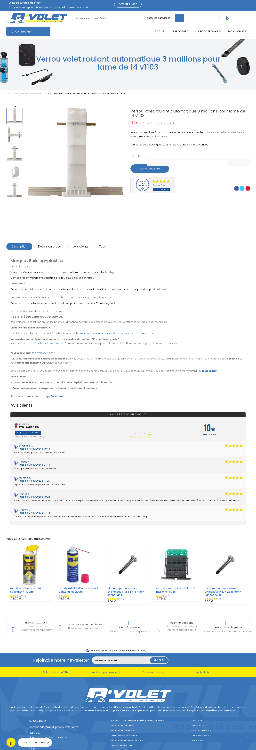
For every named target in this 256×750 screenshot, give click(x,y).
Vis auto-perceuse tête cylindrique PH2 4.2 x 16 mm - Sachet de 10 (223, 576)
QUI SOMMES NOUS (201, 719)
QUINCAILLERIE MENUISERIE (124, 719)
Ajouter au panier (150, 168)
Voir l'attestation (27, 417)
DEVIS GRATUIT (199, 709)
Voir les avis (161, 189)
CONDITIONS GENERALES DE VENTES (129, 739)
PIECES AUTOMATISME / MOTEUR (127, 724)
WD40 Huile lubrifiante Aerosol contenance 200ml (78, 574)
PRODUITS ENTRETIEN (121, 729)
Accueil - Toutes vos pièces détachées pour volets (137, 704)
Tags (102, 231)
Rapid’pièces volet (42, 337)
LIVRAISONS (197, 724)
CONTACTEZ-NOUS (201, 714)
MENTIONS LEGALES (120, 734)
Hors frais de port (164, 123)
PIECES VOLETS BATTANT (123, 714)
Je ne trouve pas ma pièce (49, 327)
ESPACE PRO (198, 704)
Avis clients (80, 231)
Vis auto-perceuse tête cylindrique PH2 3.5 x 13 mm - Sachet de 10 (125, 576)
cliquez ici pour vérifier (158, 634)
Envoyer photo (128, 4)
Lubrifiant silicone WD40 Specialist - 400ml (25, 574)
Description (19, 231)
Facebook (57, 380)
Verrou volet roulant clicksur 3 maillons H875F (175, 574)
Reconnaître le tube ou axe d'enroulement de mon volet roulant (117, 317)
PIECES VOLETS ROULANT (123, 709)
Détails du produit (50, 231)
